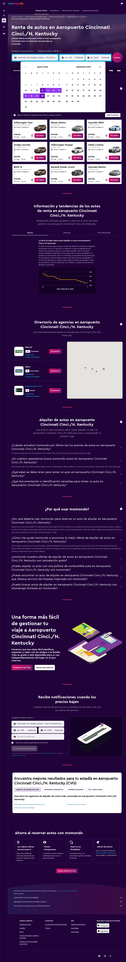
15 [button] (54, 90)
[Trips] (4, 27)
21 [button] (48, 96)
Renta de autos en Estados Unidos (36, 16)
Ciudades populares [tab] (75, 789)
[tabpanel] (67, 269)
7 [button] (66, 85)
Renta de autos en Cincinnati (76, 16)
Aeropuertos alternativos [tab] (53, 789)
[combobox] (22, 51)
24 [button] (26, 101)
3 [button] (25, 85)
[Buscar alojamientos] (4, 15)
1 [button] (53, 79)
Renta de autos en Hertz (77, 804)
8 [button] (53, 85)
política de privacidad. (18, 755)
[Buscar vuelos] (4, 10)
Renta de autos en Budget (24, 808)
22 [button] (54, 96)
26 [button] (37, 101)
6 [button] (42, 85)
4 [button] (31, 85)
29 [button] (54, 101)
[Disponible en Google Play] (103, 925)
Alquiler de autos (16, 16)
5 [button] (36, 85)
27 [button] (43, 101)
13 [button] (42, 90)
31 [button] (26, 107)
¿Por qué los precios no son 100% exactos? (68, 905)
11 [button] (31, 90)
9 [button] (59, 85)
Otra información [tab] (104, 233)
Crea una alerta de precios (106, 853)
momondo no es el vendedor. (68, 897)
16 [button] (59, 90)
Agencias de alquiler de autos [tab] (27, 789)
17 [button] (26, 96)
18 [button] (31, 96)
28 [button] (48, 101)
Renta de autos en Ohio (57, 16)
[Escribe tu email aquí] (40, 736)
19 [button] (37, 96)
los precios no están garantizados (67, 891)
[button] (3, 3)
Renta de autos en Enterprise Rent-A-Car (30, 804)
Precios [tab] (30, 233)
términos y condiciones (49, 753)
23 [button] (59, 96)
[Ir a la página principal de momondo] (15, 3)
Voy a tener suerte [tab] (95, 789)
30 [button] (59, 101)
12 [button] (37, 90)
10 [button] (26, 90)
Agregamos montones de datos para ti (68, 901)
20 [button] (42, 96)
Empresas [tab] (67, 233)
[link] (40, 135)
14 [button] (48, 90)
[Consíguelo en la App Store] (103, 931)
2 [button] (59, 79)
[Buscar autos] (4, 20)
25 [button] (31, 101)
